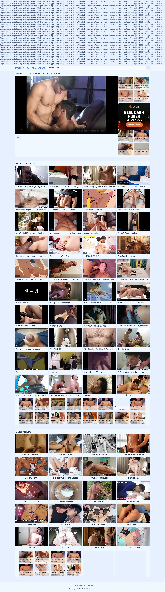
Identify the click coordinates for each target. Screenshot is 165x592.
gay (18, 137)
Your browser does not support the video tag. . (66, 105)
